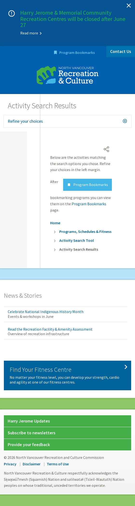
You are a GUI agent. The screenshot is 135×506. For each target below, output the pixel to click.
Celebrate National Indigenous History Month (45, 311)
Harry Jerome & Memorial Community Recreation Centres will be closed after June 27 (72, 19)
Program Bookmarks (77, 52)
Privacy (10, 463)
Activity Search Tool (76, 240)
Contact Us (120, 51)
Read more (29, 33)
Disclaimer (31, 463)
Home (55, 222)
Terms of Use (58, 463)
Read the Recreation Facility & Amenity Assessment (50, 329)
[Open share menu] (106, 149)
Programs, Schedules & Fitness (85, 231)
